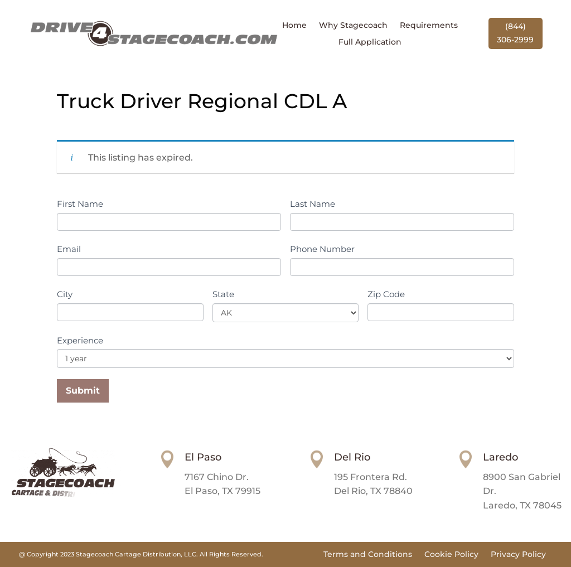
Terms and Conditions (367, 554)
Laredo (500, 457)
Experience (80, 340)
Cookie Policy (451, 554)
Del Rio (352, 457)
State (223, 294)
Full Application (369, 42)
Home (294, 25)
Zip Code (386, 294)
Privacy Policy (518, 554)
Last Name (312, 203)
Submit (83, 390)
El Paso (203, 457)
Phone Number (322, 249)
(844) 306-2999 (515, 33)
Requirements (429, 25)
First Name (80, 203)
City (64, 294)
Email (69, 249)
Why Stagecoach (353, 25)
